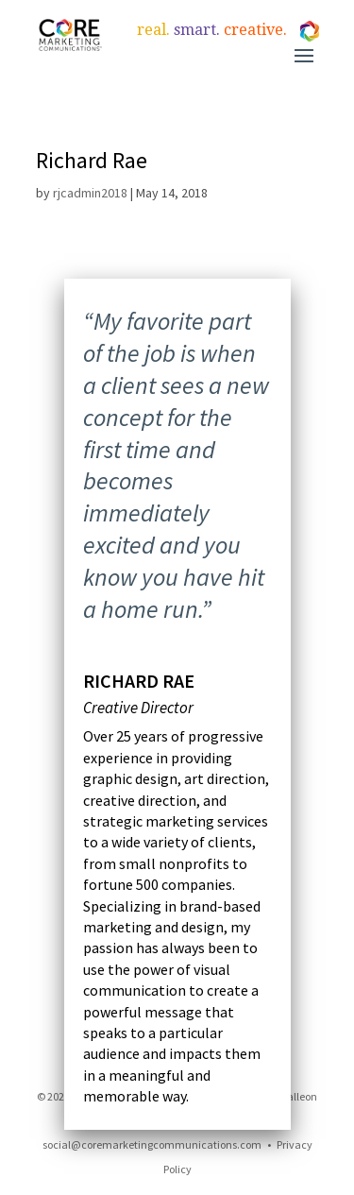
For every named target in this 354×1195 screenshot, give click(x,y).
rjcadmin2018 (90, 192)
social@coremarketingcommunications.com (151, 1144)
